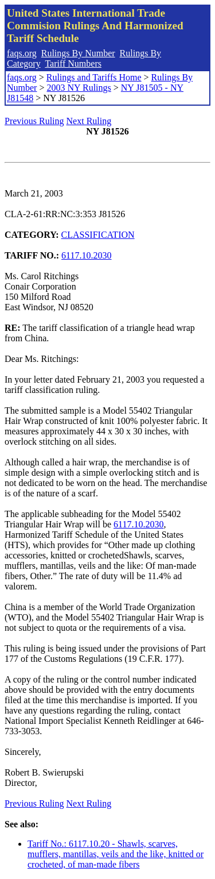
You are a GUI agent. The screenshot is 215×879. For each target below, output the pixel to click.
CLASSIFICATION (98, 235)
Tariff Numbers (73, 63)
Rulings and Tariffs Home (94, 77)
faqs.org (22, 53)
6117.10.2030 (86, 255)
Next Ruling (89, 121)
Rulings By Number (78, 53)
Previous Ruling (34, 121)
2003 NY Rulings (78, 87)
